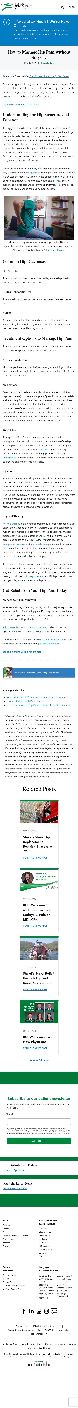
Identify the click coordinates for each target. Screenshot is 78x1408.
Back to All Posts (39, 1060)
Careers (42, 1243)
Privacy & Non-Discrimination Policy (24, 1330)
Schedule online (11, 627)
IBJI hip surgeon (38, 627)
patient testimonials (48, 644)
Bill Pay (6, 1279)
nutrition (43, 449)
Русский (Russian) (46, 1291)
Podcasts (43, 1239)
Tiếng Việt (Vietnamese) (62, 1295)
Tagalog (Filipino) (46, 1294)
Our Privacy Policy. (64, 1133)
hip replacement (35, 576)
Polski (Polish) (44, 1282)
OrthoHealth (9, 458)
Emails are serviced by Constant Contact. (44, 1133)
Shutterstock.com (54, 250)
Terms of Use (22, 1326)
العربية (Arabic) (45, 1276)
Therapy (6, 1246)
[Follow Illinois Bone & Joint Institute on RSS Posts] (54, 1311)
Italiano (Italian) (63, 1282)
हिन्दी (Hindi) (44, 1298)
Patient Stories (45, 1250)
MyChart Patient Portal (13, 1289)
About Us (43, 1229)
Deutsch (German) (64, 1288)
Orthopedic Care (46, 63)
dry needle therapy (40, 544)
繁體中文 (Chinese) (47, 1285)
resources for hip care (51, 640)
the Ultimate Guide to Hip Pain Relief (49, 76)
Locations (7, 1229)
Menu (72, 7)
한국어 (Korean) (63, 1291)
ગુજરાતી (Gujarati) (46, 1288)
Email (10, 1114)
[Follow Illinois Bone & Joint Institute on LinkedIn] (31, 1311)
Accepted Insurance (11, 1275)
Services (6, 1232)
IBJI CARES (44, 1246)
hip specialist (33, 173)
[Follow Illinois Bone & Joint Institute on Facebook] (24, 1311)
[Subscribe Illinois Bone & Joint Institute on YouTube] (39, 1311)
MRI (58, 181)
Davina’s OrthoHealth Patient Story (25, 701)
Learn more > (29, 38)
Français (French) (64, 1279)
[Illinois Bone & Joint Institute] (16, 7)
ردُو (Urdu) (61, 1285)
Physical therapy (11, 524)
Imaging (6, 1243)
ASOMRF (49, 1330)
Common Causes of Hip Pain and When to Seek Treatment (38, 705)
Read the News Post (35, 858)
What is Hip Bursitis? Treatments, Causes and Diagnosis (36, 697)
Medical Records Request (14, 1286)
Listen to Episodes (13, 1170)
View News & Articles (15, 1188)
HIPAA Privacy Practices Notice (46, 1326)
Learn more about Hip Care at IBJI (21, 105)
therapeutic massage (14, 544)
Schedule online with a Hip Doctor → (23, 652)
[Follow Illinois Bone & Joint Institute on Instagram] (46, 1311)
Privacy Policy (63, 1330)
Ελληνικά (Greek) (46, 1279)
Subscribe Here (39, 1141)
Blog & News (45, 1232)
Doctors (6, 1225)
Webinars (43, 1253)
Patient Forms (9, 1282)
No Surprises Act (39, 1334)
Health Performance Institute (15, 1236)
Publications (44, 1236)
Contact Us (44, 1257)
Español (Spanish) (64, 1276)
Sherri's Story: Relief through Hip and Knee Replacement (38, 978)
